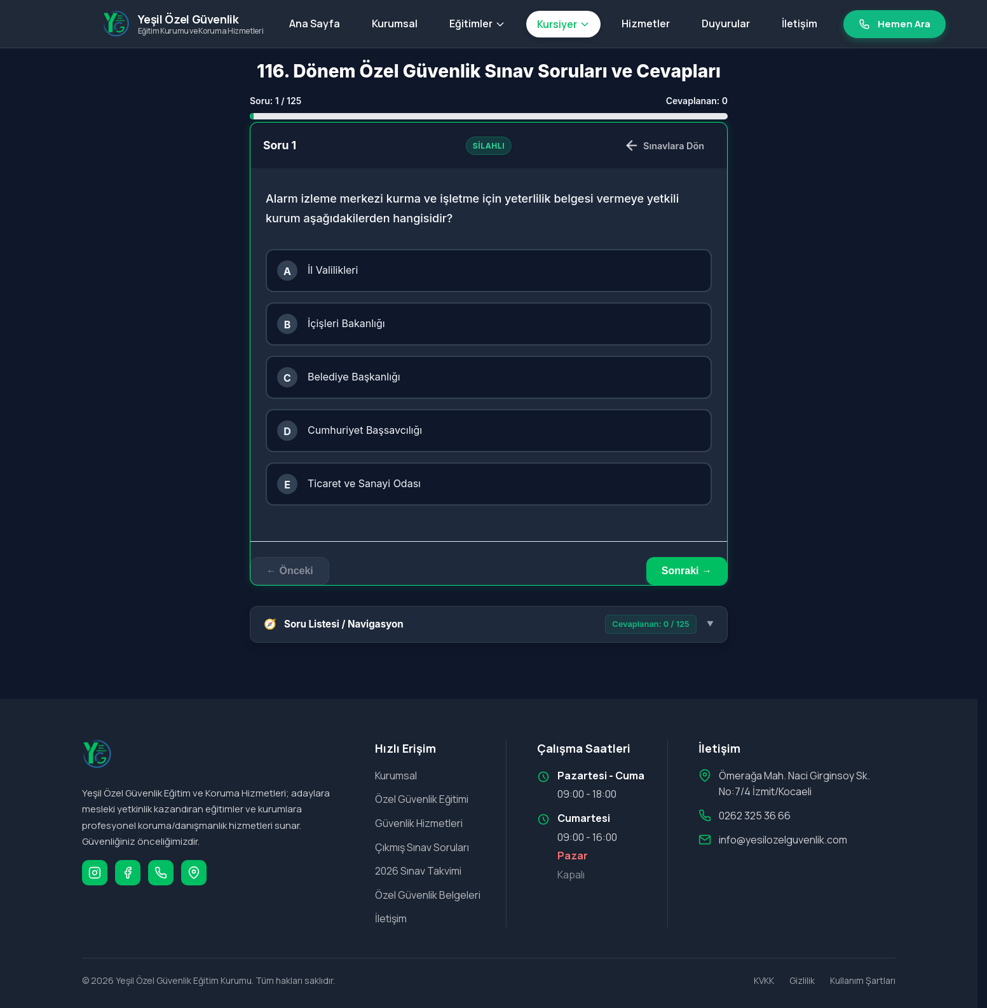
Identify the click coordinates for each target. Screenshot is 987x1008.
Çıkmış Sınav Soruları (422, 847)
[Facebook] (127, 872)
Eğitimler (477, 23)
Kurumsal (395, 23)
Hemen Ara (894, 23)
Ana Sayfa (314, 23)
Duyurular (726, 23)
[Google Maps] (194, 872)
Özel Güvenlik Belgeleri (427, 895)
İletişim (799, 23)
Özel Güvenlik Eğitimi (421, 799)
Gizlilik (802, 980)
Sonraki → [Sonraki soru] (687, 570)
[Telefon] (161, 872)
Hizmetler (646, 23)
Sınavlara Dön (664, 145)
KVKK (764, 980)
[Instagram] (94, 872)
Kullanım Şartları (862, 980)
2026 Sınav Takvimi (418, 871)
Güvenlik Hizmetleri (419, 823)
